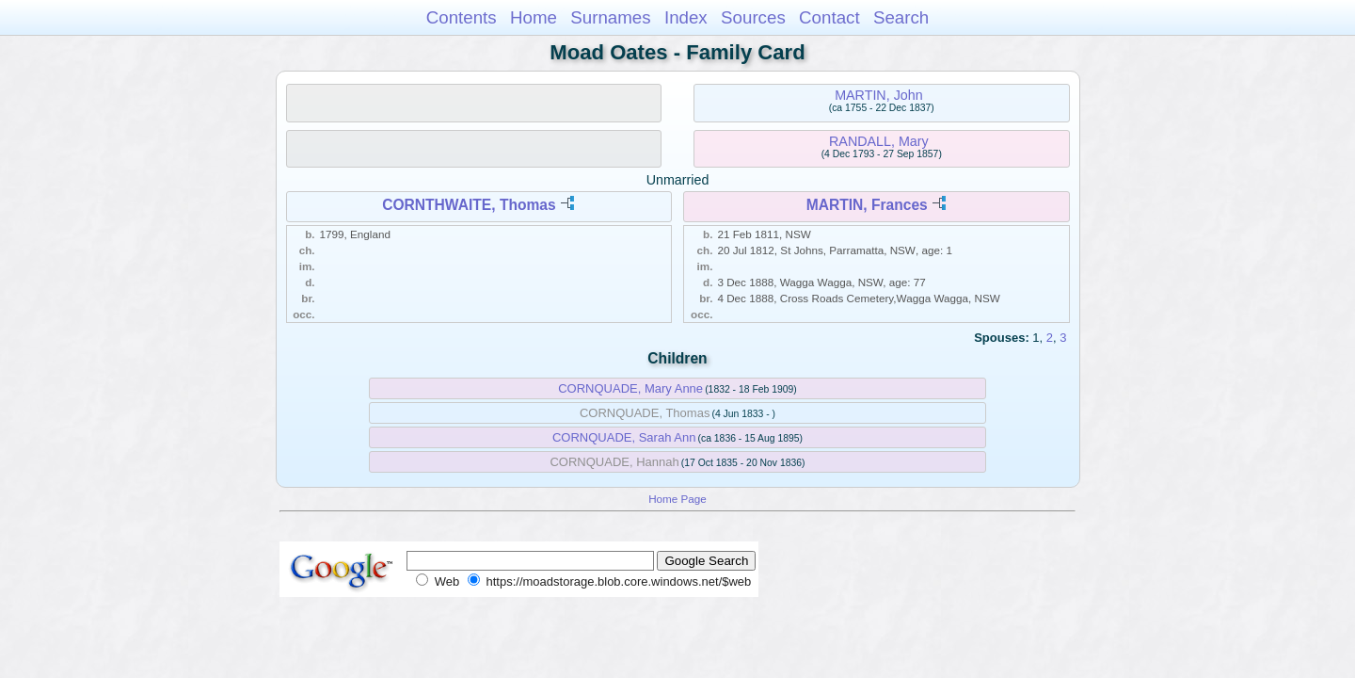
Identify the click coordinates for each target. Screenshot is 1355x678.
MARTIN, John (879, 95)
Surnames (610, 17)
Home (533, 17)
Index (686, 17)
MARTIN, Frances (867, 205)
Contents (461, 17)
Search (901, 17)
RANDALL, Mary (879, 141)
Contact (829, 17)
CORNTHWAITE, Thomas (469, 205)
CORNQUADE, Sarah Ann (623, 437)
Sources (753, 17)
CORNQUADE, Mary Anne (630, 388)
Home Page (677, 498)
